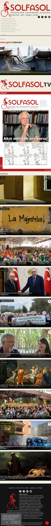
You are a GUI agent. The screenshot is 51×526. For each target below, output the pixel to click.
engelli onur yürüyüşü (7, 301)
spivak (3, 239)
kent (2, 48)
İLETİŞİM (35, 15)
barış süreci (5, 270)
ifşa (3, 454)
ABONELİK (28, 15)
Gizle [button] (7, 522)
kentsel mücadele (6, 423)
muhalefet (4, 362)
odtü (3, 178)
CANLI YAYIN (15, 15)
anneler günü (5, 209)
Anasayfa (2, 39)
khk (3, 331)
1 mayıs (4, 393)
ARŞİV (22, 15)
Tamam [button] (15, 522)
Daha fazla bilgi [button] (12, 519)
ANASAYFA (12, 488)
